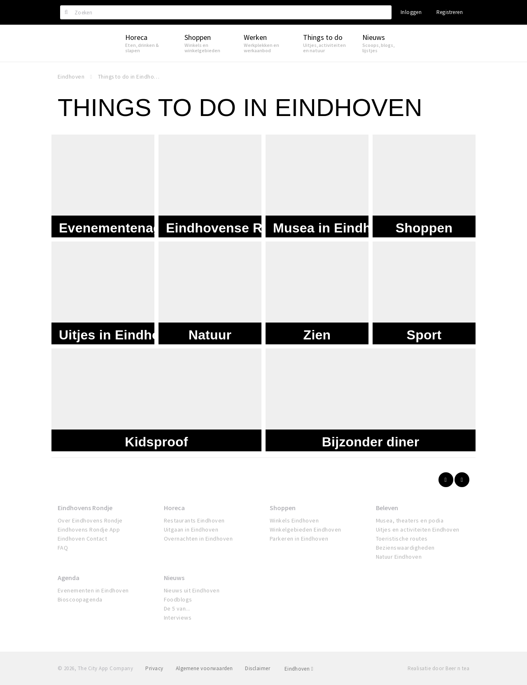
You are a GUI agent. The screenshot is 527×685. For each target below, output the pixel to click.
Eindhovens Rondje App (89, 529)
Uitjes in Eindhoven (121, 332)
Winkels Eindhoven (294, 520)
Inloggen (411, 12)
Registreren (449, 12)
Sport (424, 332)
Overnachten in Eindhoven (198, 538)
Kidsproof (156, 439)
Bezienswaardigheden (405, 547)
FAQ (63, 547)
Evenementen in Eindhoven (93, 590)
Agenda (68, 578)
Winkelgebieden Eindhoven (305, 529)
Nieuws (174, 578)
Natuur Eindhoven (399, 556)
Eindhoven (298, 668)
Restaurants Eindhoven (194, 520)
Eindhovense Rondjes (235, 225)
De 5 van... (177, 608)
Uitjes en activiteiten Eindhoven (417, 529)
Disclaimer (257, 668)
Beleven (387, 508)
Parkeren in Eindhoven (299, 538)
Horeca (174, 508)
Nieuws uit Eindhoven (192, 590)
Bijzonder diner (371, 439)
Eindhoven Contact (82, 538)
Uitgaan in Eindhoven (191, 529)
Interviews (178, 617)
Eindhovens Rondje (85, 508)
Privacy (154, 668)
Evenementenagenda (125, 225)
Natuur (210, 332)
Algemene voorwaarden (204, 668)
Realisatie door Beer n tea (438, 668)
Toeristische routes (402, 538)
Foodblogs (178, 599)
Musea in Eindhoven (337, 225)
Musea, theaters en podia (410, 520)
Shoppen (424, 225)
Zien (317, 332)
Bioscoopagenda (80, 599)
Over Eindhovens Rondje (90, 520)
